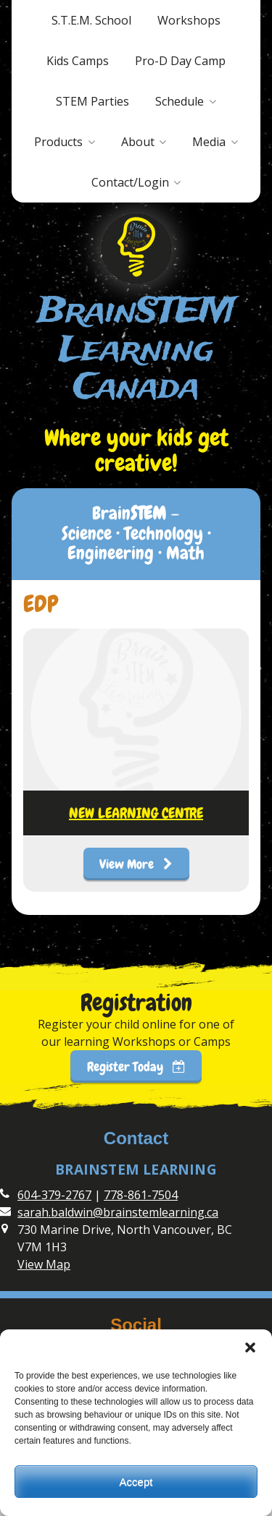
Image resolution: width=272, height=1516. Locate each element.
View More (136, 864)
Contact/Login (130, 182)
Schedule (179, 101)
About (137, 142)
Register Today (136, 1066)
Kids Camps (77, 61)
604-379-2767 (54, 1195)
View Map (43, 1264)
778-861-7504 (141, 1195)
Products (58, 142)
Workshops (189, 20)
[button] (250, 1347)
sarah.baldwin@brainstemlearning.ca (117, 1212)
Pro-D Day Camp (180, 61)
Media (209, 142)
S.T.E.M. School (91, 20)
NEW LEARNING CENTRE (136, 813)
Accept (136, 1481)
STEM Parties (92, 101)
